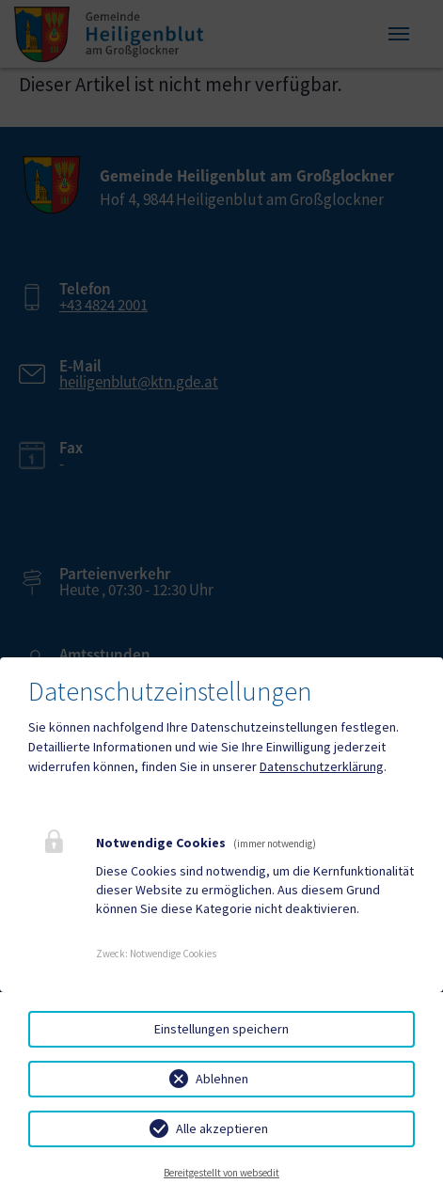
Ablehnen (222, 1078)
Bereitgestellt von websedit (221, 1172)
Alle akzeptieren (222, 1128)
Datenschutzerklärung (322, 766)
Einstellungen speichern (221, 1028)
